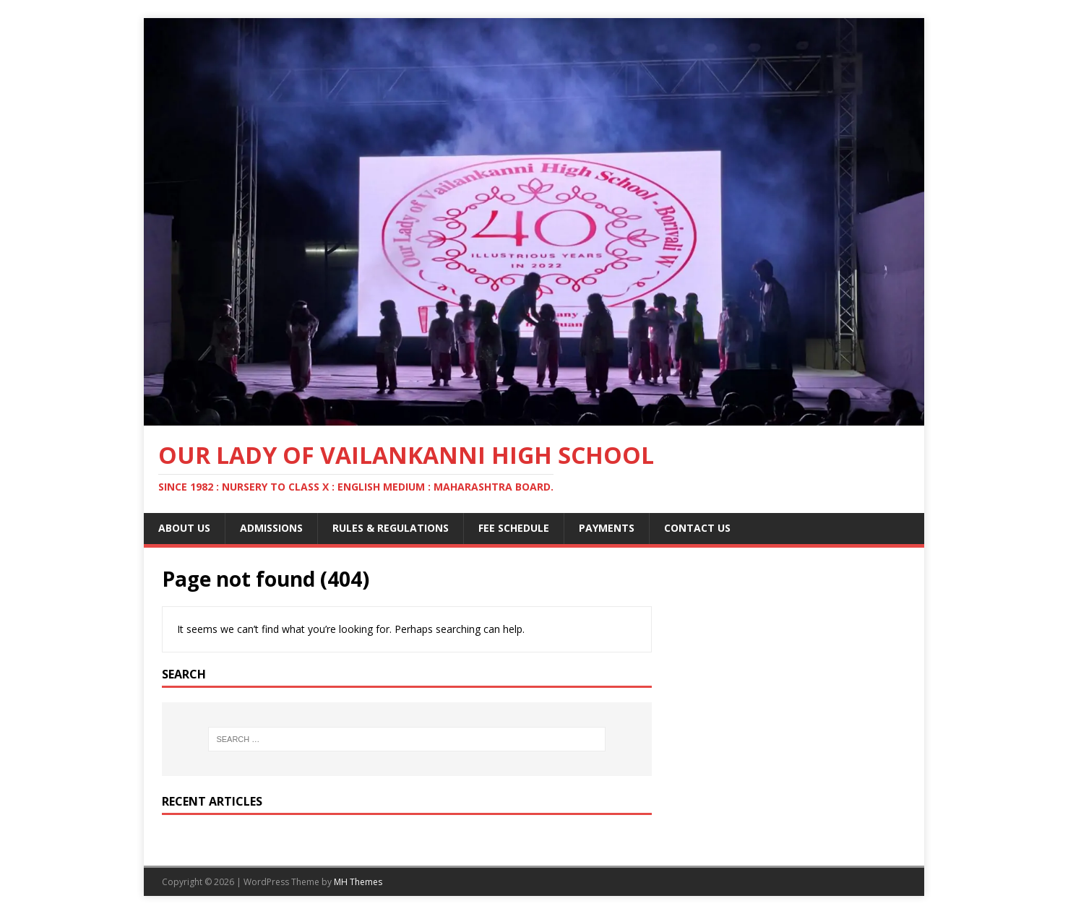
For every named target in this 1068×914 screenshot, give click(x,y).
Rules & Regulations (390, 528)
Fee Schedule (513, 528)
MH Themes (358, 882)
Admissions (271, 528)
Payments (606, 528)
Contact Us (697, 528)
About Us (184, 528)
